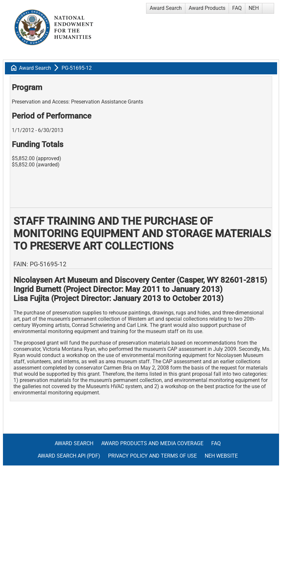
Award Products (207, 8)
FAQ (237, 8)
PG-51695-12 (77, 68)
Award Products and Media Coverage (152, 443)
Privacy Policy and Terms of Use (152, 456)
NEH (254, 8)
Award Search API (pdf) (69, 456)
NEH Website (221, 456)
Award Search (166, 8)
